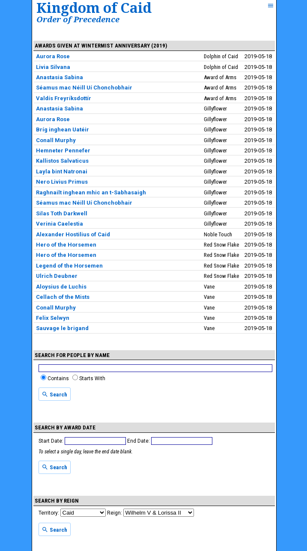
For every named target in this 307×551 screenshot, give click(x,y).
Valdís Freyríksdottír (63, 98)
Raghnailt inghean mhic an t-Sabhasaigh (91, 192)
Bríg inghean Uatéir (62, 129)
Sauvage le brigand (62, 328)
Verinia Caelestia (59, 223)
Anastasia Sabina (59, 77)
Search (54, 394)
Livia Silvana (53, 67)
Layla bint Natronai (61, 171)
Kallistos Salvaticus (62, 161)
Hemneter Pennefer (63, 150)
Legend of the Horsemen (69, 265)
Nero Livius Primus (62, 182)
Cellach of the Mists (62, 297)
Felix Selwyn (52, 318)
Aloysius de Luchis (61, 286)
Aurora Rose (53, 56)
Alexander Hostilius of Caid (73, 234)
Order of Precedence (77, 19)
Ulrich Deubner (56, 276)
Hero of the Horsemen (66, 244)
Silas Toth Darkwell (61, 213)
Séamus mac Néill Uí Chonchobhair (84, 87)
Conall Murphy (56, 140)
